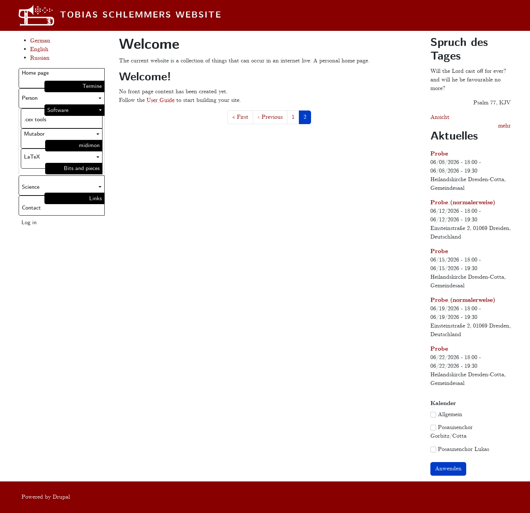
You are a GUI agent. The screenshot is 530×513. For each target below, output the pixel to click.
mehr (504, 126)
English (39, 49)
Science (30, 187)
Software (57, 110)
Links (95, 198)
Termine (92, 86)
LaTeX (32, 157)
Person (30, 98)
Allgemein (450, 414)
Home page (35, 73)
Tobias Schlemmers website (140, 15)
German (40, 40)
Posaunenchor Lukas (463, 449)
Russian (39, 58)
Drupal (61, 497)
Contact (31, 208)
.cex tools (35, 119)
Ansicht (439, 117)
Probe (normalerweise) (462, 202)
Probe (439, 153)
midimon (89, 145)
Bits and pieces (82, 168)
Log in (29, 222)
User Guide (161, 100)
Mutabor (34, 134)
